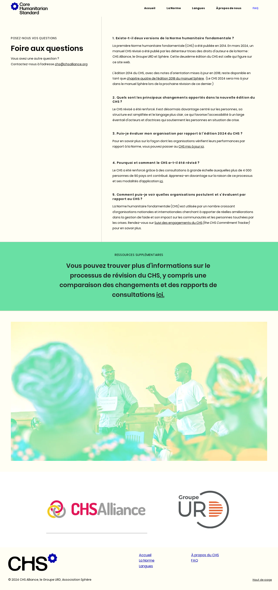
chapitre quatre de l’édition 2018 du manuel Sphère (165, 78)
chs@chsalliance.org (71, 64)
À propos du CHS (205, 555)
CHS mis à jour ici (191, 146)
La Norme (146, 560)
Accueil (145, 555)
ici (161, 181)
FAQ (194, 560)
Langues (146, 566)
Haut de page (262, 580)
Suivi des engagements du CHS (178, 223)
